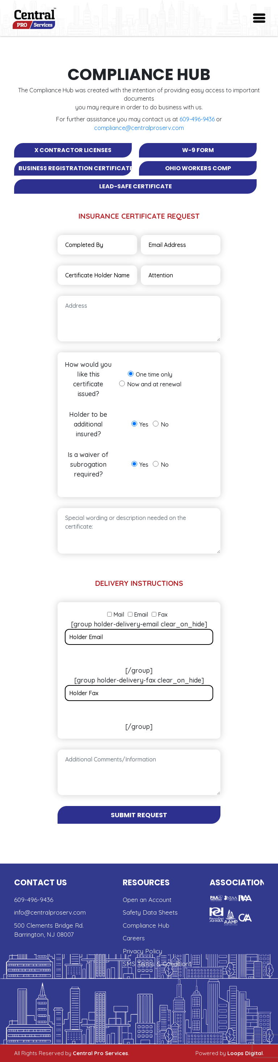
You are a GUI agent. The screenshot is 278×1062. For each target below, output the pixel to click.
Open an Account (147, 899)
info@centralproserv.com (50, 912)
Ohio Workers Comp (198, 168)
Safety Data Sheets (150, 912)
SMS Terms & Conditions (157, 963)
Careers (134, 938)
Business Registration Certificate (75, 168)
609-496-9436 (197, 119)
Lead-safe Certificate (135, 186)
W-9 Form (198, 150)
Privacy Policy (142, 951)
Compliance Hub (146, 925)
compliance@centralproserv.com (139, 127)
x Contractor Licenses (72, 150)
